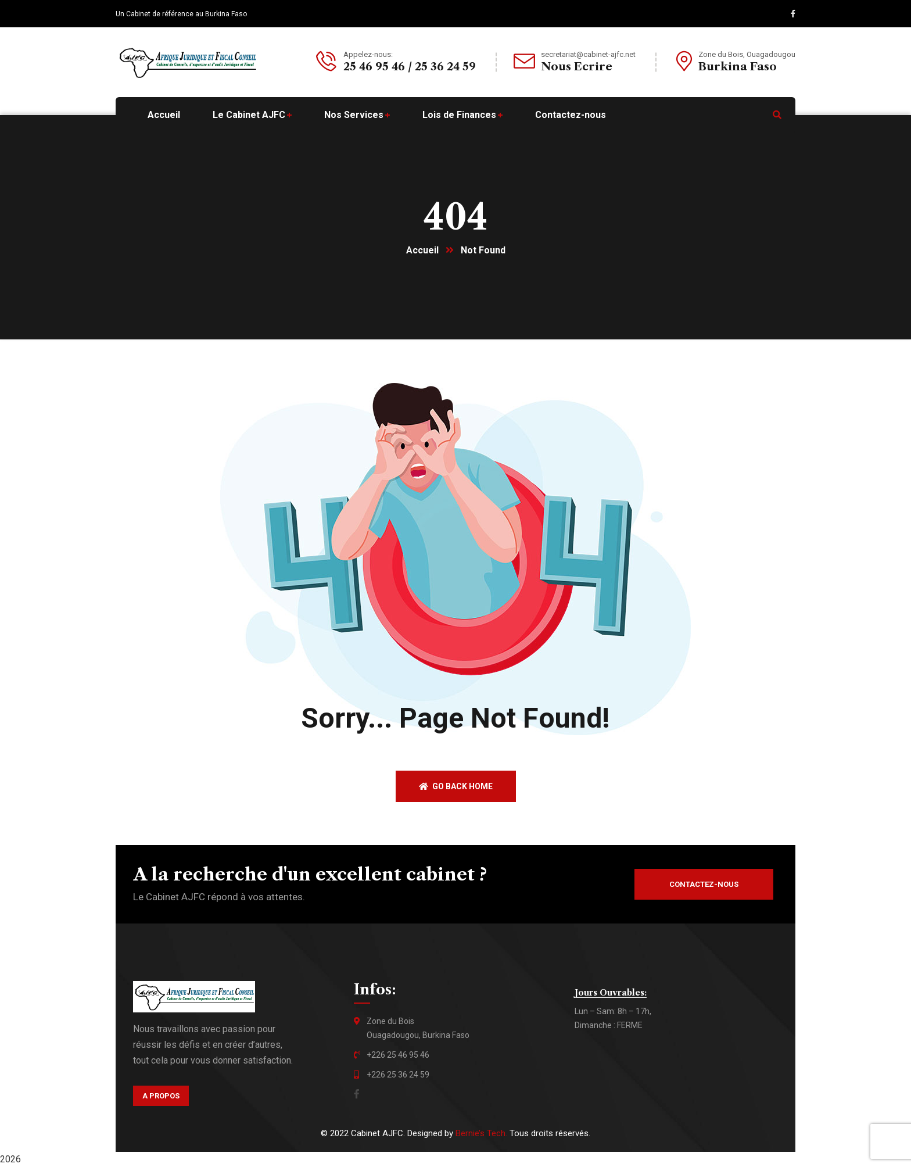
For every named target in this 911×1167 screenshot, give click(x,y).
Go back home (456, 786)
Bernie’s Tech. (481, 1133)
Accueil (422, 250)
